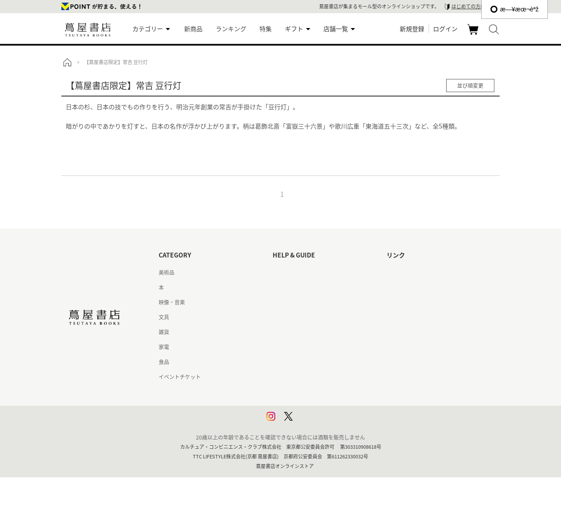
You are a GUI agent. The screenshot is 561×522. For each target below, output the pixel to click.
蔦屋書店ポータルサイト (415, 272)
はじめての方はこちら (475, 6)
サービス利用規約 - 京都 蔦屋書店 (312, 332)
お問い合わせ (288, 302)
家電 (164, 347)
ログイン (445, 28)
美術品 (166, 272)
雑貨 (164, 332)
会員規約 (283, 347)
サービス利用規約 (294, 317)
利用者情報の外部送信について (309, 421)
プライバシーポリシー (299, 392)
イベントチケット (180, 377)
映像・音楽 (172, 302)
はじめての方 (288, 272)
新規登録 (412, 28)
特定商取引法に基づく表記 (304, 362)
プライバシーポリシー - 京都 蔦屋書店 (317, 407)
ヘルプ (280, 287)
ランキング (231, 28)
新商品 (193, 28)
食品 (164, 362)
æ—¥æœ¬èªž (514, 9)
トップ (67, 62)
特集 (265, 28)
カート (474, 34)
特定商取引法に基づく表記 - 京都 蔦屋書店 (323, 377)
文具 (164, 317)
